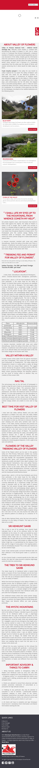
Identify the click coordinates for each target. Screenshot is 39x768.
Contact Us (5, 729)
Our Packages (6, 723)
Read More (32, 129)
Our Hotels (5, 725)
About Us (5, 721)
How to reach (6, 727)
